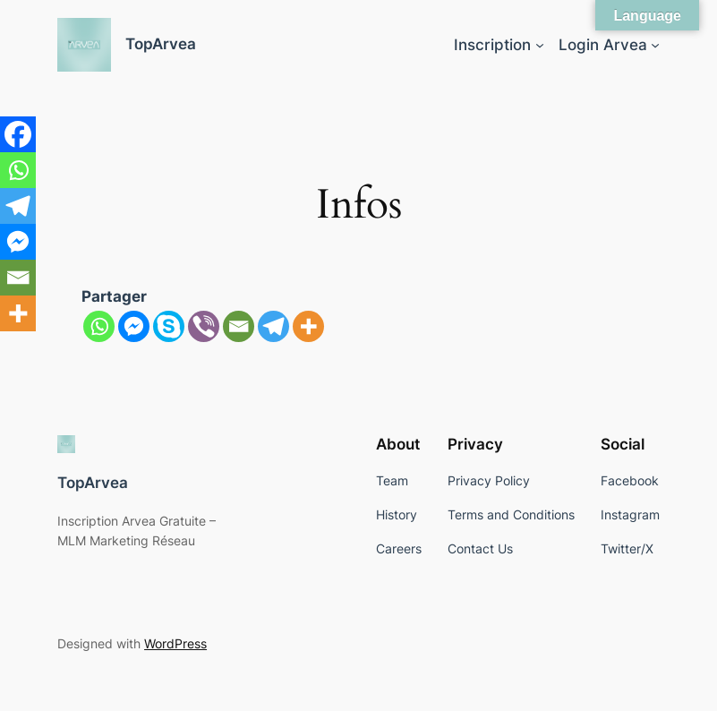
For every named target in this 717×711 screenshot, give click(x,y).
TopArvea (160, 44)
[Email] (238, 326)
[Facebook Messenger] (133, 326)
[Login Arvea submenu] (655, 44)
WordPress (175, 643)
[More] (308, 326)
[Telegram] (273, 326)
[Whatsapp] (99, 326)
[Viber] (203, 326)
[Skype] (168, 326)
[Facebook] (18, 134)
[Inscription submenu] (539, 44)
